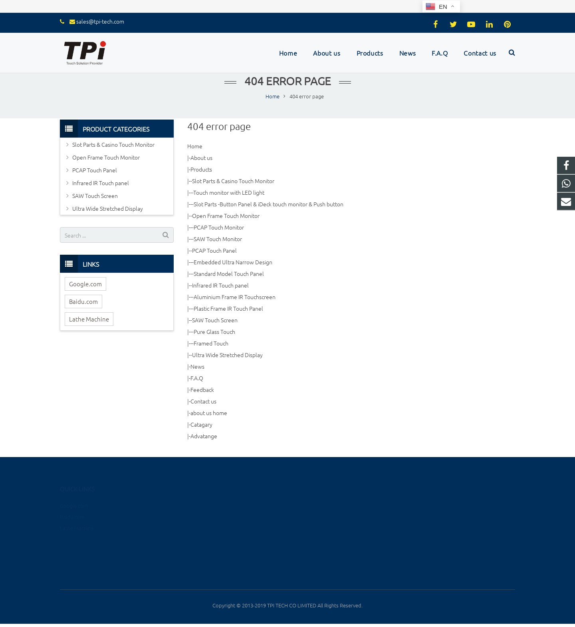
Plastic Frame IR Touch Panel (228, 308)
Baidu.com (83, 301)
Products (201, 169)
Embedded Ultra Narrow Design (233, 262)
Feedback (202, 389)
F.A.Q (196, 378)
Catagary (201, 424)
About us (201, 158)
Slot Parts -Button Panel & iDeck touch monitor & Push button (268, 204)
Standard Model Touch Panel (229, 274)
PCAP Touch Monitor (219, 227)
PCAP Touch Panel (214, 250)
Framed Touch (211, 343)
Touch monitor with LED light (228, 192)
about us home (208, 413)
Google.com (85, 284)
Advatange (203, 436)
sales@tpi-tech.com (100, 21)
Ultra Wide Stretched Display (227, 355)
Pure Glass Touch (214, 331)
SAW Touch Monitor (218, 239)
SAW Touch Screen (215, 320)
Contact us (203, 401)
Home (194, 146)
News (197, 366)
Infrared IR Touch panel (220, 285)
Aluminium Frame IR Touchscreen (235, 297)
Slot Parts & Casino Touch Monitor (233, 181)
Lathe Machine (89, 319)
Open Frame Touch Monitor (226, 216)
